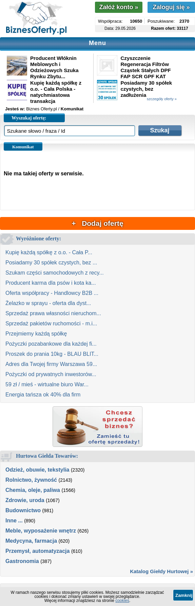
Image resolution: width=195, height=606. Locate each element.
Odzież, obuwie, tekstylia (37, 470)
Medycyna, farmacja (31, 541)
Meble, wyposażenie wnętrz (40, 531)
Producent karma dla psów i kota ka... (50, 283)
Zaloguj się (171, 7)
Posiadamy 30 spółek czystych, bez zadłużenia (146, 89)
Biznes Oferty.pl (41, 108)
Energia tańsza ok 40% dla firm (42, 394)
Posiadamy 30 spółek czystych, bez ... (51, 262)
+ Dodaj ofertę (97, 223)
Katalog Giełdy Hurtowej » (161, 571)
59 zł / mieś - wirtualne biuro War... (47, 384)
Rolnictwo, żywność (31, 480)
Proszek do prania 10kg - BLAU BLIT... (51, 354)
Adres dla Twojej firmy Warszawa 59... (51, 364)
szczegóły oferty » (162, 99)
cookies (122, 600)
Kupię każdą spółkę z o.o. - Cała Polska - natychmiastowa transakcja (55, 92)
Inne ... (14, 520)
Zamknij (183, 595)
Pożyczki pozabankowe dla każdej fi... (51, 344)
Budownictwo (23, 510)
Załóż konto (118, 7)
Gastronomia (22, 561)
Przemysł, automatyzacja (37, 551)
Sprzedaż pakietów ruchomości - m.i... (51, 323)
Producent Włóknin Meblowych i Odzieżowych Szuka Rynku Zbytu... (54, 67)
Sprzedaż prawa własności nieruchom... (53, 313)
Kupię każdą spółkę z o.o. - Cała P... (48, 252)
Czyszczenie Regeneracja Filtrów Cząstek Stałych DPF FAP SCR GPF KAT (145, 67)
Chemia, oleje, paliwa (32, 490)
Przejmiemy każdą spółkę (36, 334)
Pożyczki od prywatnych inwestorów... (50, 374)
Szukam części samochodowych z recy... (54, 273)
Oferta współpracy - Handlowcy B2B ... (51, 293)
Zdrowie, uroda (24, 500)
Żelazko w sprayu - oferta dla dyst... (48, 303)
